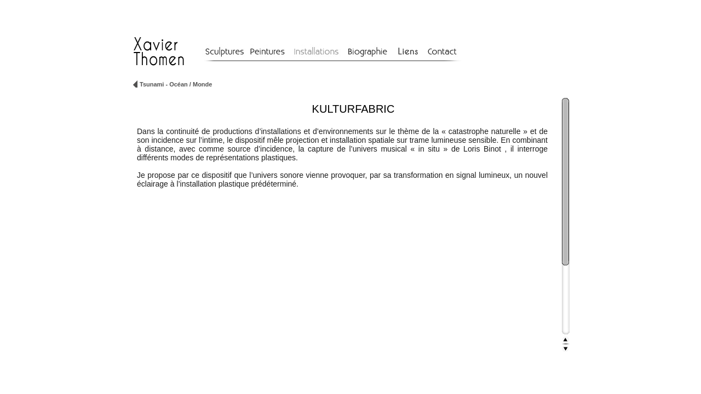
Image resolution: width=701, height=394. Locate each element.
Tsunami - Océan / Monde (176, 84)
